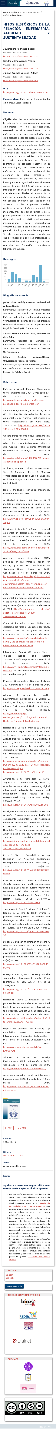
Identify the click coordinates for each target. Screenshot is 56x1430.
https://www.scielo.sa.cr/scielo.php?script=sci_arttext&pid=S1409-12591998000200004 (26, 613)
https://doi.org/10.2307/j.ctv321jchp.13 (23, 772)
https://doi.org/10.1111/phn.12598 (21, 902)
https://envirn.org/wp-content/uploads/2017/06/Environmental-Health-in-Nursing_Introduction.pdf (25, 717)
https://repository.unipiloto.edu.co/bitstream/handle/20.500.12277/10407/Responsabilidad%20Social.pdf (26, 765)
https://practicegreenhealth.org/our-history (26, 688)
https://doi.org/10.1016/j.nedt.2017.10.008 (25, 805)
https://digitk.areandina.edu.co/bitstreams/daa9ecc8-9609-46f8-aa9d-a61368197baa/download (26, 845)
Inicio (5, 12)
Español (10, 1278)
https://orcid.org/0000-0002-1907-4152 (20, 56)
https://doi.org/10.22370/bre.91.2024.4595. (26, 92)
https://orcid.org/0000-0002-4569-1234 (20, 68)
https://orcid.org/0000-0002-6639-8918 (20, 80)
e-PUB (23, 1128)
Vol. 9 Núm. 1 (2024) (31, 12)
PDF (9, 1128)
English (9, 1275)
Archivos (15, 12)
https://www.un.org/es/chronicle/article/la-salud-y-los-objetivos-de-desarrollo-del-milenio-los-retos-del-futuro (25, 642)
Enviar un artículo (14, 1286)
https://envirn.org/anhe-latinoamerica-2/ (24, 1068)
